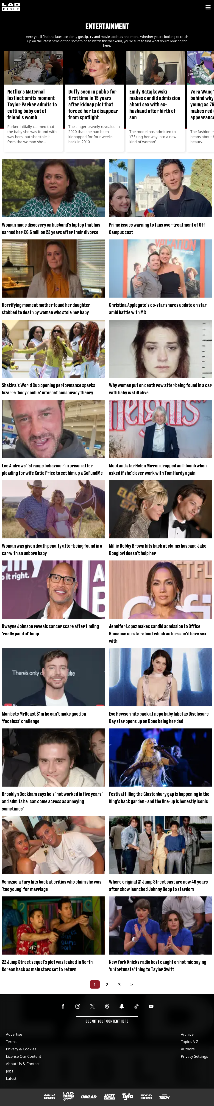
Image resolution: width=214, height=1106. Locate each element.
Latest (11, 1078)
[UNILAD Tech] (164, 1096)
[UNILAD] (89, 1096)
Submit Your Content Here (107, 1021)
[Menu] (208, 7)
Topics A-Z (189, 1041)
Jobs (9, 1071)
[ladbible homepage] (11, 7)
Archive (187, 1034)
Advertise (14, 1034)
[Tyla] (127, 1096)
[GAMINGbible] (49, 1097)
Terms (11, 1041)
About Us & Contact (23, 1063)
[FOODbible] (146, 1097)
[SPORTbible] (109, 1097)
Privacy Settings (194, 1056)
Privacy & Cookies (21, 1049)
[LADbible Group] (68, 1096)
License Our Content (23, 1056)
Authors (188, 1049)
